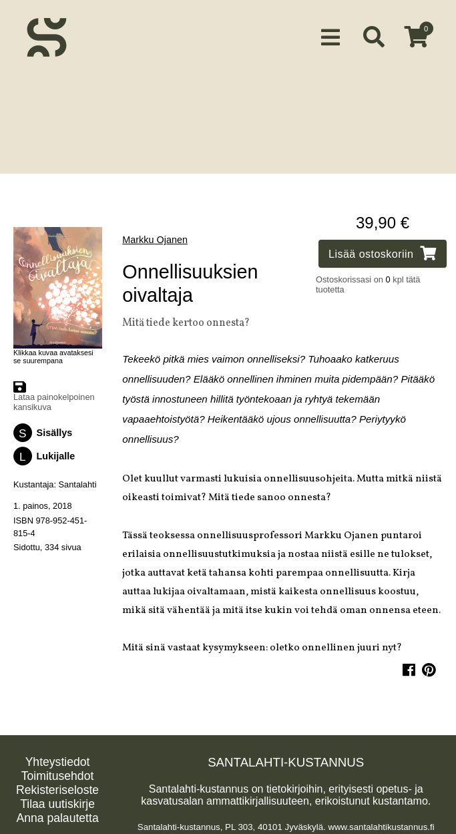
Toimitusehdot (57, 773)
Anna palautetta (57, 815)
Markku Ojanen (155, 237)
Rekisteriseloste (57, 787)
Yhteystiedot (57, 759)
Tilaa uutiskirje (57, 801)
